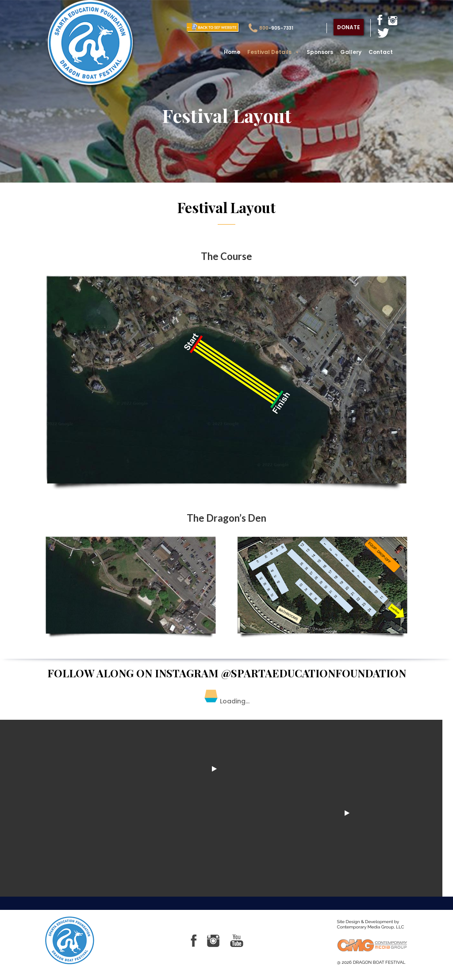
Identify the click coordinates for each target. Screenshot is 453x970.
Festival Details (273, 52)
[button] (295, 52)
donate (348, 27)
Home (232, 52)
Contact (381, 52)
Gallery (350, 52)
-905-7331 (271, 28)
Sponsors (320, 52)
